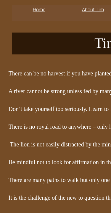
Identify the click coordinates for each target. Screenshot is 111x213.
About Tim (93, 9)
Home (39, 9)
